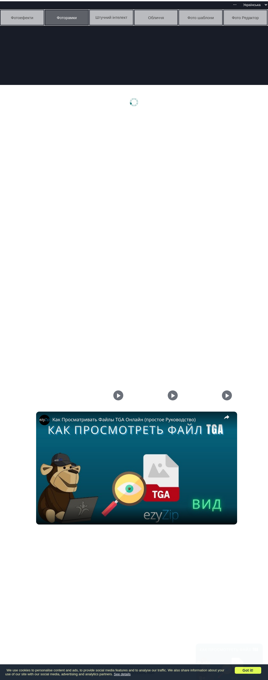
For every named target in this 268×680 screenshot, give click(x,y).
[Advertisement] (135, 156)
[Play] (171, 395)
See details (122, 674)
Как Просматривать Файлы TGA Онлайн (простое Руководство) (124, 419)
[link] (44, 420)
